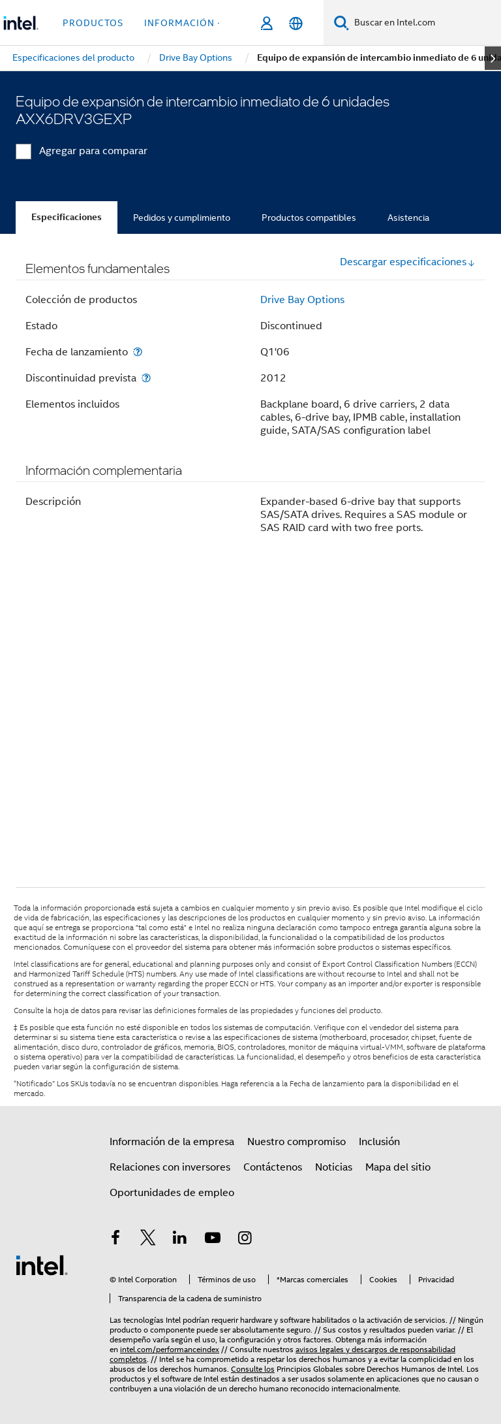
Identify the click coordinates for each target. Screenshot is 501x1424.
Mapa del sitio (398, 1167)
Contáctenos (272, 1167)
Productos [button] (93, 23)
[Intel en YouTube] (213, 1240)
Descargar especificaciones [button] (408, 261)
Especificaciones (66, 217)
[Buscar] (341, 22)
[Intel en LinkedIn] (180, 1240)
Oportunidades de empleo (172, 1192)
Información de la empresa (172, 1141)
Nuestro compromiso (296, 1141)
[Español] (296, 23)
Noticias (333, 1167)
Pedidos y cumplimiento (181, 217)
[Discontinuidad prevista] (146, 377)
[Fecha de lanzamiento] (137, 351)
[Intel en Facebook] (115, 1240)
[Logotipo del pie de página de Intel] (42, 1264)
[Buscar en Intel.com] (425, 23)
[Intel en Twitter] (148, 1240)
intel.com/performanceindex (169, 1349)
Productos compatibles (309, 217)
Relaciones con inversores (170, 1167)
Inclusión (379, 1141)
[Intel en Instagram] (245, 1240)
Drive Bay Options (302, 299)
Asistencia (408, 217)
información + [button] (183, 23)
